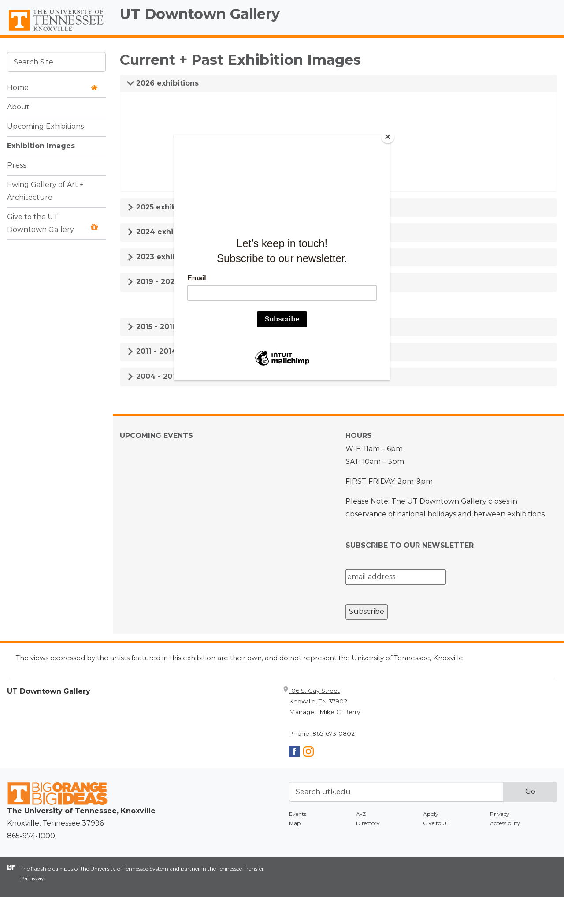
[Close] (387, 136)
